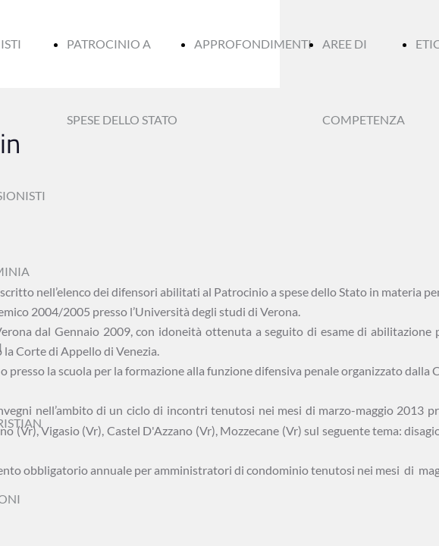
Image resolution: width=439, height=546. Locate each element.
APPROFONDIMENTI (253, 43)
